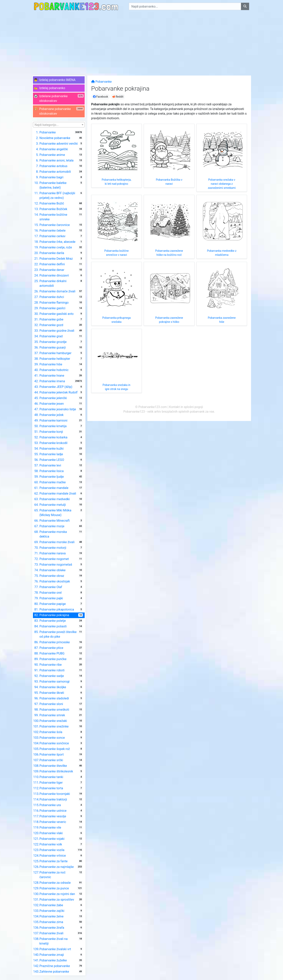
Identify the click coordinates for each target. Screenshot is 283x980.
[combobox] (59, 124)
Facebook (100, 96)
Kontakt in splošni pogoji (186, 407)
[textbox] (58, 125)
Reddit (117, 96)
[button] (59, 80)
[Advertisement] (141, 42)
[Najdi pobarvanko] (245, 6)
